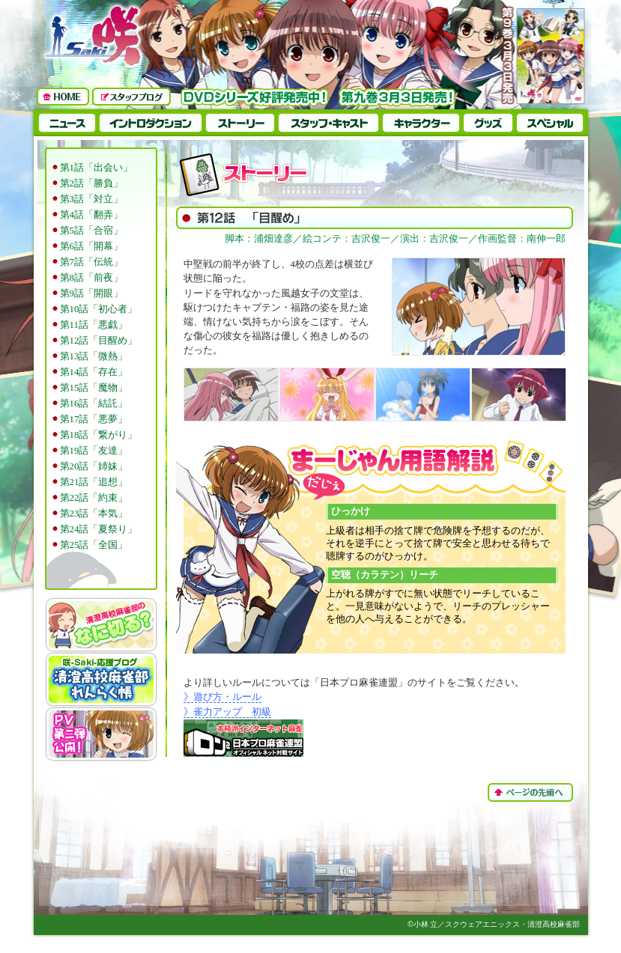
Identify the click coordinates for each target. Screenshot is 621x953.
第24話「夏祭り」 (99, 529)
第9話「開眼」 (91, 293)
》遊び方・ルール (222, 697)
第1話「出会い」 (96, 167)
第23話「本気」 (94, 513)
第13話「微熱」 (94, 356)
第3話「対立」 (91, 199)
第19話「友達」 (94, 450)
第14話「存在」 (94, 372)
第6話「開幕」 (91, 246)
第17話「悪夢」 (94, 419)
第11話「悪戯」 (93, 325)
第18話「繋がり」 (99, 435)
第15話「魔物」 (94, 388)
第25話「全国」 (94, 545)
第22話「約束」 (94, 498)
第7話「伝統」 (91, 262)
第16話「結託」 (94, 403)
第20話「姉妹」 (94, 466)
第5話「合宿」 (91, 230)
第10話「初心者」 (99, 309)
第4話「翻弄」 (91, 215)
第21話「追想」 (94, 482)
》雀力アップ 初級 (227, 712)
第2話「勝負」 (91, 183)
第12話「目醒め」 (99, 340)
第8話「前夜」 (91, 277)
